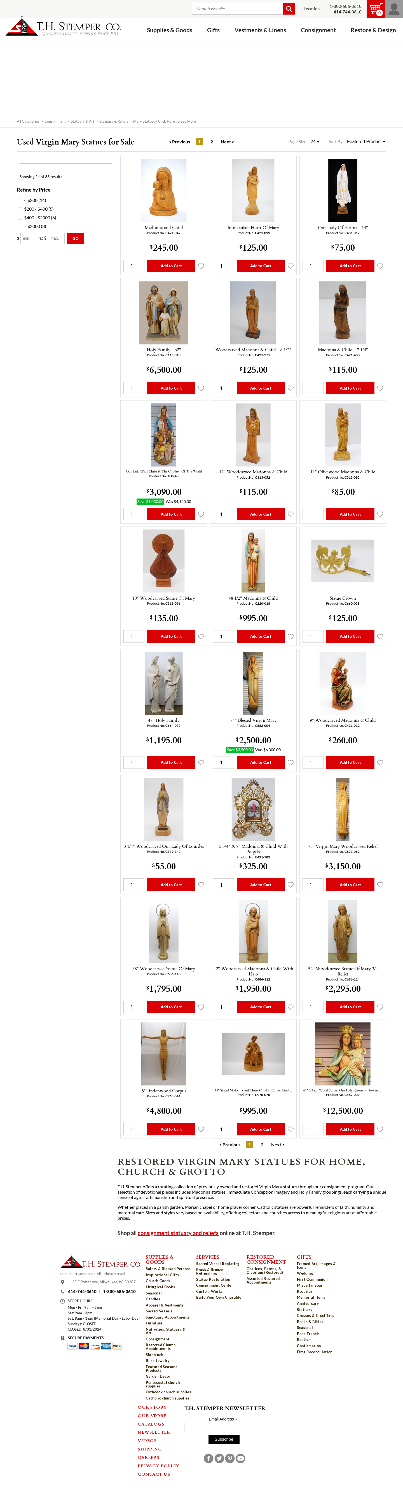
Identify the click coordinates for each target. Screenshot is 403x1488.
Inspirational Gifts (162, 1275)
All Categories (28, 121)
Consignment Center (214, 1285)
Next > (227, 141)
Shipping (150, 1449)
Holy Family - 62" (164, 349)
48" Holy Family (163, 720)
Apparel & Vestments (165, 1305)
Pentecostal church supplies (163, 1384)
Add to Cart (171, 266)
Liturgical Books (160, 1287)
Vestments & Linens (260, 30)
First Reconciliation (314, 1352)
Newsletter (154, 1432)
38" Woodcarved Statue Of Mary (163, 968)
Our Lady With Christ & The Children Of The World (164, 471)
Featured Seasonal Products (162, 1368)
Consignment (318, 30)
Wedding (305, 1273)
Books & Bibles (310, 1322)
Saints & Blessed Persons (168, 1269)
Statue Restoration (213, 1279)
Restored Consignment (266, 1259)
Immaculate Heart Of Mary (253, 227)
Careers (148, 1457)
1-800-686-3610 (346, 6)
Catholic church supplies (168, 1398)
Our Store (152, 1415)
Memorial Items (311, 1297)
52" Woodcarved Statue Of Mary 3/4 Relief (343, 971)
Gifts (213, 30)
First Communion (312, 1279)
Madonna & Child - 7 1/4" (343, 349)
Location (312, 8)
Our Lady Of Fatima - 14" (343, 227)
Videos (147, 1440)
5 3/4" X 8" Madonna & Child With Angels (253, 849)
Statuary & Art (82, 121)
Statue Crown (343, 598)
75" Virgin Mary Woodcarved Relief (343, 846)
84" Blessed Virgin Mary (253, 720)
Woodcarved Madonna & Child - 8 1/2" (253, 349)
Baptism (304, 1340)
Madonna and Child (164, 227)
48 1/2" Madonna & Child (253, 598)
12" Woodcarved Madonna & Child (253, 471)
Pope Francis (308, 1334)
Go (75, 238)
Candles (153, 1299)
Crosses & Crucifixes (315, 1315)
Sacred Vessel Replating (218, 1264)
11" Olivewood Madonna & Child (343, 471)
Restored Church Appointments (161, 1346)
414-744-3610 (82, 1291)
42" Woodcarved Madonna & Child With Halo (253, 971)
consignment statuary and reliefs (178, 1233)
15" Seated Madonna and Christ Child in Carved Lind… (253, 1090)
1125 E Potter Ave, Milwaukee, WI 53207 (102, 1282)
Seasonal (154, 1293)
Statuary (304, 1310)
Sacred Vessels (159, 1311)
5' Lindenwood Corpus (164, 1090)
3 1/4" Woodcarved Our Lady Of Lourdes (164, 846)
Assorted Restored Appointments (263, 1280)
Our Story (152, 1407)
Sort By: (336, 141)
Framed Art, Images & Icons (316, 1265)
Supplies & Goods (169, 30)
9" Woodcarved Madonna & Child (343, 720)
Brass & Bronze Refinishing (209, 1271)
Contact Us (154, 1474)
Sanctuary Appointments (168, 1317)
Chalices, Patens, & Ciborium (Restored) (265, 1270)
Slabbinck (154, 1355)
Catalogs (151, 1424)
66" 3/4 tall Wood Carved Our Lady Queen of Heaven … (343, 1090)
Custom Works (209, 1291)
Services (207, 1256)
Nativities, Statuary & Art (165, 1331)
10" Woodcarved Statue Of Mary (163, 598)
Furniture (154, 1323)
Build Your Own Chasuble (219, 1297)
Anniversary (308, 1303)
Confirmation (309, 1346)
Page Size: (298, 141)
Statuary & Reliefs (113, 121)
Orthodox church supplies (168, 1392)
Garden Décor (158, 1376)
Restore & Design (373, 30)
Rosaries (305, 1291)
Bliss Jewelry (158, 1361)
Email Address (223, 1419)
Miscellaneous (310, 1285)
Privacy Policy (159, 1466)
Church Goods (158, 1281)
